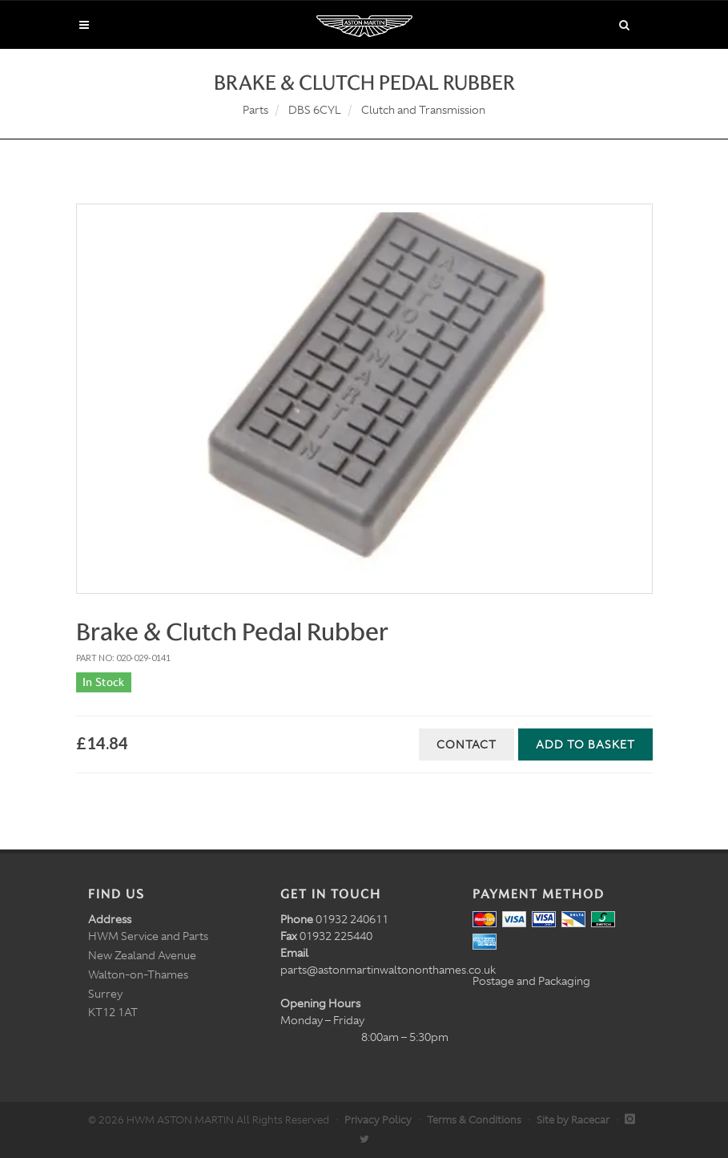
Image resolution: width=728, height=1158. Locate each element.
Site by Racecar (573, 1120)
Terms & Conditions (474, 1120)
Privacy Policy (378, 1120)
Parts (255, 110)
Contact (466, 744)
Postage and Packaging (531, 981)
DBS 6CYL (314, 110)
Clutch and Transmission (423, 110)
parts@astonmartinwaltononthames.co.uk (388, 969)
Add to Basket (585, 744)
